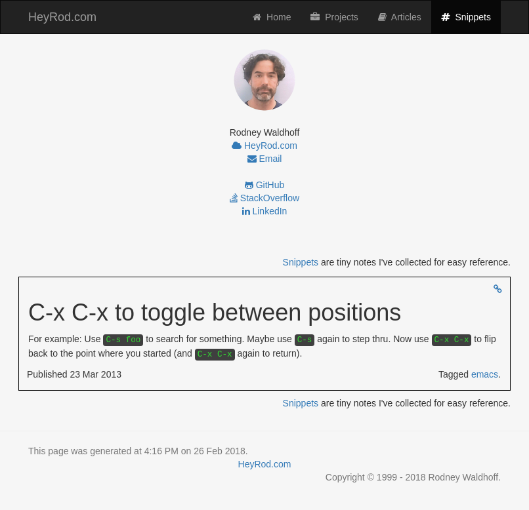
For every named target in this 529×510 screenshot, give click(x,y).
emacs (484, 374)
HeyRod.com (62, 17)
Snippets (471, 16)
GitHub (264, 185)
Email (264, 158)
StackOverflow (264, 198)
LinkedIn (264, 211)
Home (272, 17)
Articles (399, 17)
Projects (334, 17)
